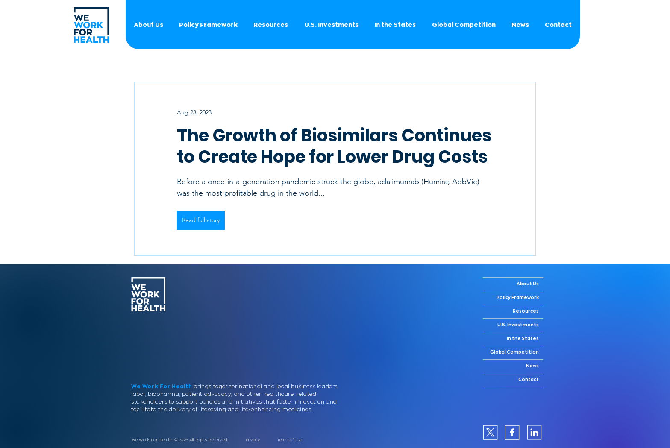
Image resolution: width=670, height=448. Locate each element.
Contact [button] (528, 380)
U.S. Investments (518, 325)
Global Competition (514, 352)
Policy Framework (518, 298)
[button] (463, 25)
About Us (528, 284)
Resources (526, 311)
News (532, 366)
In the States (523, 339)
